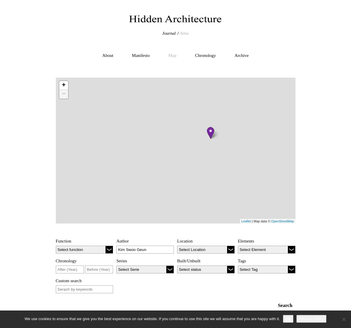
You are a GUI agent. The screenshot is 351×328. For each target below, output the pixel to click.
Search (285, 305)
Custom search (69, 280)
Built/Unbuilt (188, 261)
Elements (246, 241)
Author (122, 241)
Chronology (205, 55)
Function (63, 241)
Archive (242, 55)
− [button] (63, 94)
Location (185, 241)
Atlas (184, 33)
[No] (344, 319)
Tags (242, 261)
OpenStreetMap (282, 221)
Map (172, 55)
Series (121, 261)
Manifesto (141, 55)
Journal (169, 33)
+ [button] (63, 85)
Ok (288, 318)
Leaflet (246, 221)
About (107, 55)
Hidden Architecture (176, 19)
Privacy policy (311, 318)
